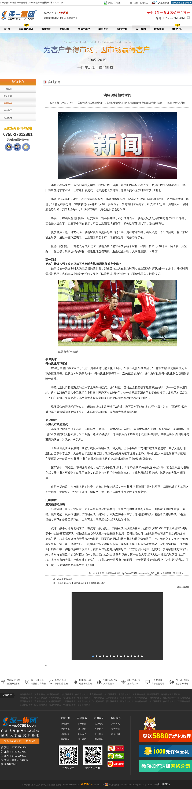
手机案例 (99, 734)
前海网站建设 (26, 705)
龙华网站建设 (124, 694)
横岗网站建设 (112, 701)
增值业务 (177, 27)
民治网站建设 (26, 701)
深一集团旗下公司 (180, 2)
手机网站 (65, 739)
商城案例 (99, 739)
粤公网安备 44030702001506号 (123, 784)
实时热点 (8, 103)
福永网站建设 (126, 698)
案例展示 (103, 29)
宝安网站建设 (96, 694)
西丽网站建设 (184, 701)
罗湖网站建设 (69, 705)
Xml (102, 784)
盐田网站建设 (83, 705)
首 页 (7, 29)
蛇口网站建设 (40, 705)
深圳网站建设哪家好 (170, 694)
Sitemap (96, 784)
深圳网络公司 (26, 694)
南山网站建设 (81, 694)
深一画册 (82, 729)
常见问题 (8, 96)
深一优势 (134, 3)
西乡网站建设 (141, 698)
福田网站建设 (55, 705)
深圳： (171, 18)
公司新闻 (8, 89)
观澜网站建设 (40, 701)
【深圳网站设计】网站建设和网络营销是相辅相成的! (81, 583)
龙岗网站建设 (67, 694)
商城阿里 (64, 29)
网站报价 (65, 723)
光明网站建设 (55, 701)
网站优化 (65, 729)
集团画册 (8, 117)
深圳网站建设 (53, 694)
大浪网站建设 (69, 701)
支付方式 (115, 723)
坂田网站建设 (138, 694)
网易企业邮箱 (40, 698)
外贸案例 (99, 729)
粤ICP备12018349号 (148, 784)
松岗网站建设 (184, 698)
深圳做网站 (39, 694)
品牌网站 (99, 723)
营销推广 (46, 29)
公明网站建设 (98, 698)
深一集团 (141, 29)
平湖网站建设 (153, 694)
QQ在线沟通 (163, 3)
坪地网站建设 (141, 701)
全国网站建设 (26, 27)
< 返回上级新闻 (182, 587)
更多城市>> (10, 764)
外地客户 (82, 734)
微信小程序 (84, 29)
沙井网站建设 (155, 698)
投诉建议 (115, 729)
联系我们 (159, 29)
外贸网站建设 (55, 698)
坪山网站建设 (110, 694)
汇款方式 (144, 3)
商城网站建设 (26, 698)
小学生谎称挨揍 (64, 579)
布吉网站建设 (98, 701)
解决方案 (122, 29)
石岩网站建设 (112, 698)
